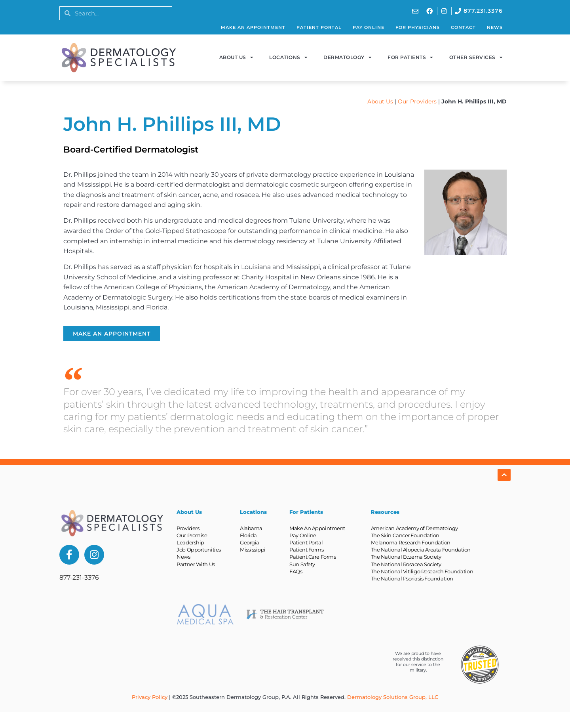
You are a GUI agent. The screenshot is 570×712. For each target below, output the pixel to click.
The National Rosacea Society (406, 564)
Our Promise (192, 535)
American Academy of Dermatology (414, 528)
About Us (236, 57)
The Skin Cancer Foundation (405, 535)
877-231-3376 (79, 577)
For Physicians (417, 27)
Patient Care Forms (312, 557)
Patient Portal (319, 27)
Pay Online (368, 27)
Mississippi (253, 549)
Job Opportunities (198, 549)
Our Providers (417, 101)
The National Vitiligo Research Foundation (422, 571)
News (495, 27)
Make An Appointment (253, 27)
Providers (188, 528)
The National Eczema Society (406, 557)
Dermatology (347, 57)
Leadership (190, 542)
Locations (288, 57)
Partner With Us (196, 564)
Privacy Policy (149, 697)
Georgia (249, 542)
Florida (248, 535)
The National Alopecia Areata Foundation (421, 549)
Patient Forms (306, 549)
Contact (463, 27)
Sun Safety (302, 564)
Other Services (476, 57)
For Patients (410, 57)
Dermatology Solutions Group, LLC (392, 697)
